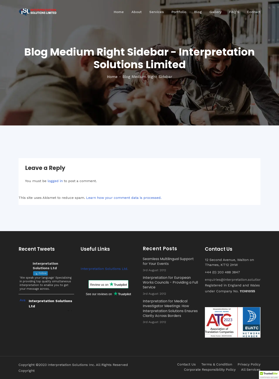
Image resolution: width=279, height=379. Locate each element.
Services (156, 12)
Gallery (215, 12)
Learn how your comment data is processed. (124, 198)
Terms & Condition (216, 364)
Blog (198, 12)
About (136, 12)
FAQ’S (234, 12)
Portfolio (178, 12)
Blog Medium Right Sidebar (147, 76)
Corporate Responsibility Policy (210, 369)
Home (119, 12)
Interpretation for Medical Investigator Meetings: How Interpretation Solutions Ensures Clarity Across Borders (170, 308)
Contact (253, 12)
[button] (269, 375)
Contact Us (186, 364)
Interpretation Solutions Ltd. (104, 269)
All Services (250, 369)
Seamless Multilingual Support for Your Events (168, 261)
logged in (55, 181)
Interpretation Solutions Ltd (50, 303)
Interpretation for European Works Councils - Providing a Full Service (170, 282)
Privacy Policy (249, 364)
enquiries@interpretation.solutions (234, 279)
